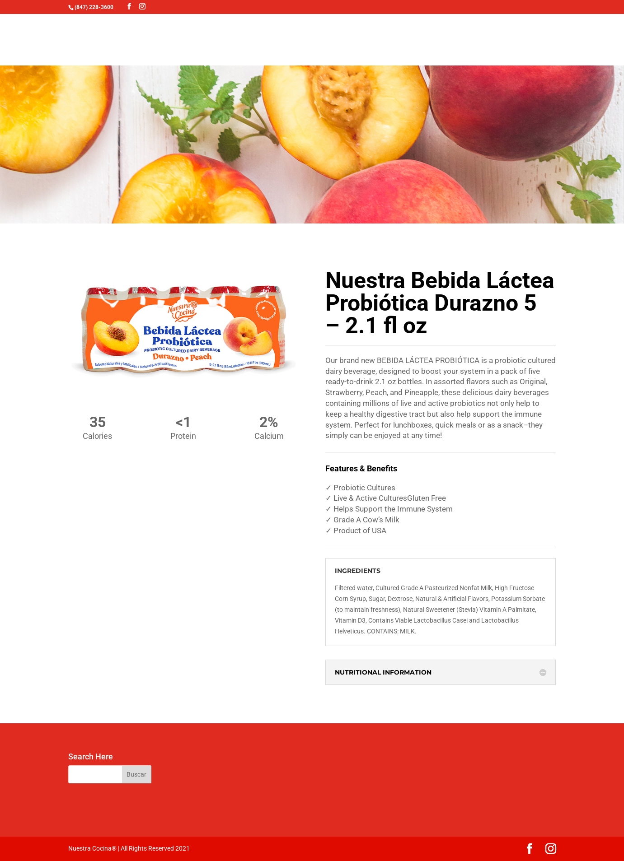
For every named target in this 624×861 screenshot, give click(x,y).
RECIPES (286, 42)
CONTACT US (444, 42)
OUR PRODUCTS (165, 42)
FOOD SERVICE (378, 42)
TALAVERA (238, 42)
